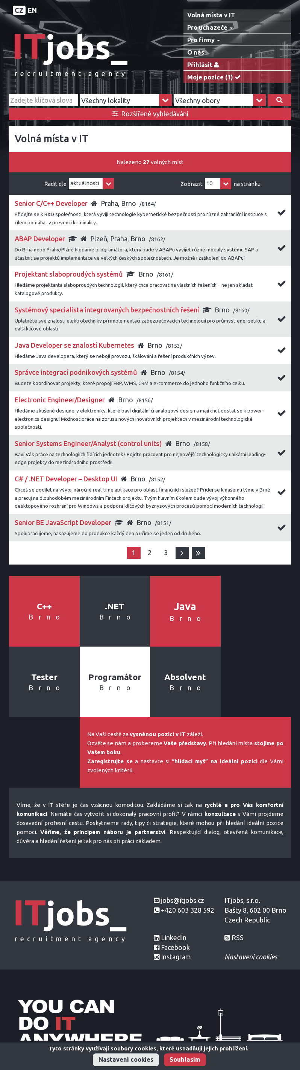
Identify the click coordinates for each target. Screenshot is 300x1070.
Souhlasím (185, 1059)
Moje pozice (215, 77)
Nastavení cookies (125, 1059)
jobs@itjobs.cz (182, 900)
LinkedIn (173, 937)
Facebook (175, 947)
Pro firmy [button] (203, 40)
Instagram (176, 956)
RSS (238, 937)
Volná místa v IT (211, 15)
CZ (19, 10)
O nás (195, 52)
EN (32, 10)
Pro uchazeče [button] (210, 27)
